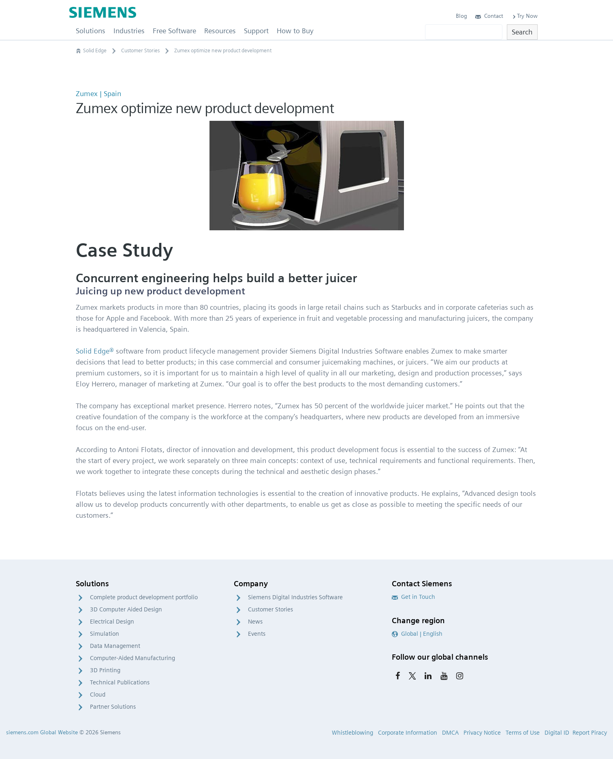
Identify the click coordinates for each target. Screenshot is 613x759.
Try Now (524, 16)
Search (522, 32)
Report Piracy (589, 732)
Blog (461, 16)
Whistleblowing (352, 732)
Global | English (417, 633)
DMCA (450, 732)
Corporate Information (407, 732)
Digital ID (557, 732)
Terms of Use (523, 732)
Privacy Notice (482, 732)
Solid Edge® (95, 351)
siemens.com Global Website (42, 732)
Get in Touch (413, 596)
